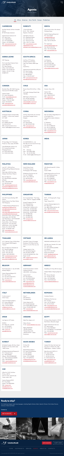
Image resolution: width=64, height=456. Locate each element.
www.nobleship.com (51, 182)
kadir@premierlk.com (53, 254)
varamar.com (50, 97)
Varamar (30, 13)
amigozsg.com (29, 219)
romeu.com (7, 330)
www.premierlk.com (51, 257)
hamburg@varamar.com (28, 285)
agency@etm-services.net (50, 334)
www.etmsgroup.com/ (53, 333)
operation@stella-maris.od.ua (33, 325)
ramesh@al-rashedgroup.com (9, 363)
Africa (18, 20)
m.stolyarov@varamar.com (29, 286)
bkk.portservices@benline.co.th (9, 259)
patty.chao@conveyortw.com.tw (51, 212)
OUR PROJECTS (19, 448)
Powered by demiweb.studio (56, 453)
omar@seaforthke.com (49, 37)
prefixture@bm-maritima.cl (29, 103)
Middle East (46, 20)
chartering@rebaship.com (50, 363)
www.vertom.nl (8, 280)
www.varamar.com (9, 103)
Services (28, 448)
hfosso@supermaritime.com (8, 45)
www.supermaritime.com (10, 44)
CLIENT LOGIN (58, 443)
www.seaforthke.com (52, 50)
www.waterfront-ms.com (10, 257)
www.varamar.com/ (30, 281)
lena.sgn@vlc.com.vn (28, 259)
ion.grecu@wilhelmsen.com (50, 307)
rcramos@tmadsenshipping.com (9, 214)
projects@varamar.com (11, 97)
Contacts (51, 448)
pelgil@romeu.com (6, 331)
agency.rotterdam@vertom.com (30, 310)
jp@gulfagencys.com (28, 45)
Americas (24, 20)
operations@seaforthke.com (50, 45)
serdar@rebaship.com (49, 361)
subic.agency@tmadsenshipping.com (11, 212)
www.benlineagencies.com (11, 185)
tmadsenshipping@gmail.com (9, 207)
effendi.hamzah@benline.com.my (10, 188)
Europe (40, 20)
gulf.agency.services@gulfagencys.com (32, 47)
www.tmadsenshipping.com (11, 232)
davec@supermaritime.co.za (29, 79)
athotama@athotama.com (50, 132)
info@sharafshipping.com (29, 359)
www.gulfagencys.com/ (31, 44)
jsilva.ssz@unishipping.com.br (51, 68)
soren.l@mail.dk (6, 211)
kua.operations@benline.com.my (9, 187)
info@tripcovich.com (7, 307)
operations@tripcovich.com (8, 309)
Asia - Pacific (32, 20)
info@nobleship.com (49, 183)
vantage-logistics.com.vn (32, 257)
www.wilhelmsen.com (31, 180)
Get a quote (7, 414)
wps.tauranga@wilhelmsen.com (30, 182)
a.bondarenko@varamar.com (8, 105)
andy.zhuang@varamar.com (29, 127)
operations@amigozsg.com (29, 220)
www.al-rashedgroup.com (11, 361)
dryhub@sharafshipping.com (30, 361)
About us (43, 448)
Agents (35, 448)
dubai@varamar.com (7, 387)
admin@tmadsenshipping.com (9, 209)
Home (11, 448)
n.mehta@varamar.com (7, 388)
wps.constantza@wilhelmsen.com (52, 309)
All (15, 20)
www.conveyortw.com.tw (52, 211)
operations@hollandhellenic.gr (51, 281)
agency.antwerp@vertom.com (9, 281)
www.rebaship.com (51, 359)
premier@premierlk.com (50, 256)
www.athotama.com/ (51, 131)
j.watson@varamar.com (49, 98)
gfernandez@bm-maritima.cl (30, 102)
